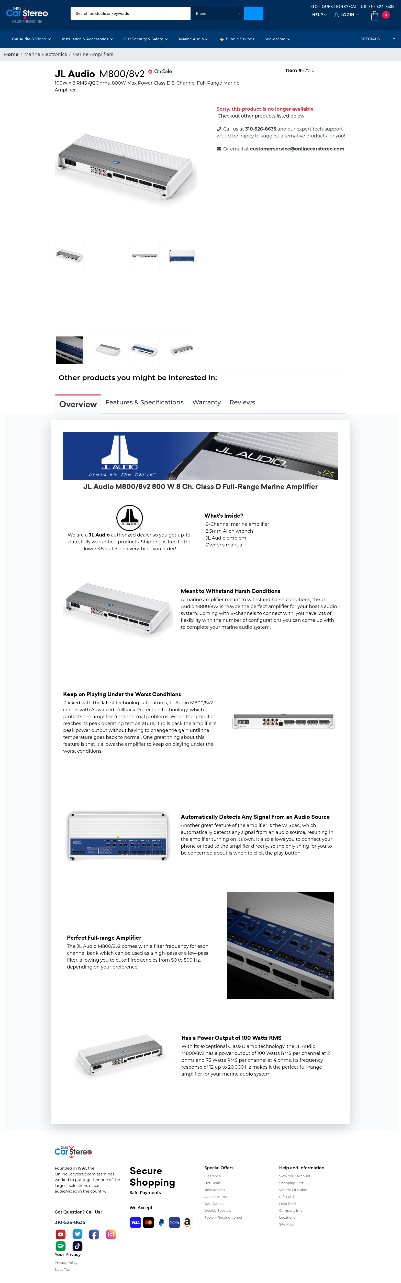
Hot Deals (212, 1183)
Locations (287, 1217)
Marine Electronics (45, 54)
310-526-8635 (382, 6)
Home (11, 54)
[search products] (131, 13)
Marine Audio (193, 39)
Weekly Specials (217, 1210)
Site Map (286, 1224)
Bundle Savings (237, 39)
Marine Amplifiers (93, 54)
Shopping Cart (291, 1183)
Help (317, 14)
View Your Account (295, 1176)
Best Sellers (214, 1204)
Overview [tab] (78, 404)
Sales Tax (62, 1269)
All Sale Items (215, 1197)
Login (347, 14)
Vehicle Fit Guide (293, 1190)
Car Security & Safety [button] (146, 39)
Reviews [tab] (242, 402)
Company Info (291, 1210)
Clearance (212, 1176)
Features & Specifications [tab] (145, 402)
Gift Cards (287, 1197)
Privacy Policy (66, 1263)
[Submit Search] (253, 13)
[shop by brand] (217, 13)
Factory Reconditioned (223, 1217)
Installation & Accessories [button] (87, 39)
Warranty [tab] (206, 402)
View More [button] (277, 39)
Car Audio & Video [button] (31, 39)
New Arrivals (214, 1190)
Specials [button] (378, 39)
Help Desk (287, 1204)
